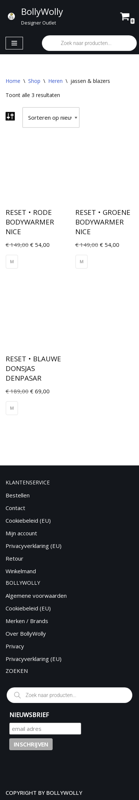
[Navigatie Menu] (14, 43)
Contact (15, 508)
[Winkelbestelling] (51, 117)
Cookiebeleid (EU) (28, 520)
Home (13, 80)
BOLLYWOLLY (64, 792)
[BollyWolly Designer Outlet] (34, 16)
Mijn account (21, 533)
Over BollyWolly (26, 633)
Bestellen (18, 495)
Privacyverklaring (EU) (34, 545)
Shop (34, 80)
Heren (55, 80)
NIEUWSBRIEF (29, 715)
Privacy (15, 646)
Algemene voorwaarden (36, 595)
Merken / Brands (27, 621)
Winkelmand (21, 571)
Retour (14, 558)
